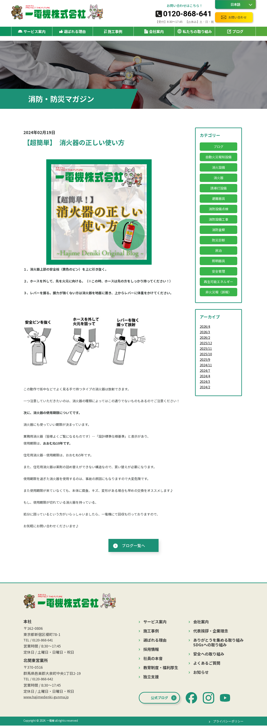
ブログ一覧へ (133, 546)
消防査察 (218, 229)
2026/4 (205, 326)
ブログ (235, 32)
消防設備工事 (218, 219)
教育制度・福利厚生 (160, 668)
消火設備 (218, 167)
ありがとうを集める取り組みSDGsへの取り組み (218, 643)
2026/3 (205, 331)
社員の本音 (153, 659)
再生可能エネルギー (218, 281)
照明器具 (218, 260)
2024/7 (205, 370)
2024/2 (205, 386)
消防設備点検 (218, 208)
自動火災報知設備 (218, 156)
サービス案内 (155, 622)
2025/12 (206, 342)
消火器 (218, 177)
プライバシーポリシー (227, 723)
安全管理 (218, 271)
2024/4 (205, 375)
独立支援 (151, 677)
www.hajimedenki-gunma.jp (47, 699)
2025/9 (205, 359)
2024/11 (206, 364)
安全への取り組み (208, 654)
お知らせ (201, 673)
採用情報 (151, 650)
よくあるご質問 (206, 664)
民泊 (218, 250)
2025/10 (206, 353)
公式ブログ (161, 699)
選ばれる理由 (72, 32)
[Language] (235, 4)
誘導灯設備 (218, 188)
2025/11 (206, 348)
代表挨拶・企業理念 (210, 631)
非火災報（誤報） (218, 292)
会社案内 (201, 622)
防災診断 (218, 240)
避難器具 (218, 198)
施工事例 (113, 32)
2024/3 (205, 381)
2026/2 (205, 337)
